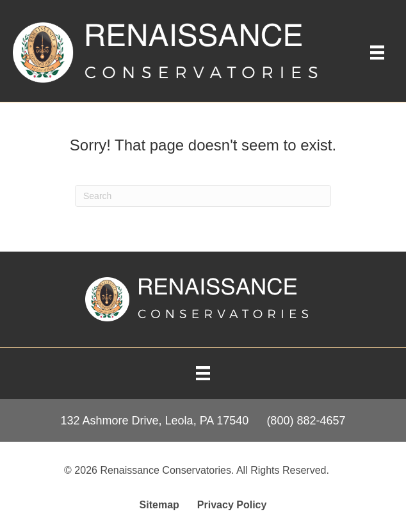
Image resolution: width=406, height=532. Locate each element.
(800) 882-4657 (305, 420)
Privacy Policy (232, 504)
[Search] (203, 196)
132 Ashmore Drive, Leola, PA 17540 (155, 420)
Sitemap (159, 504)
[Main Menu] (377, 52)
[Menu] (203, 373)
